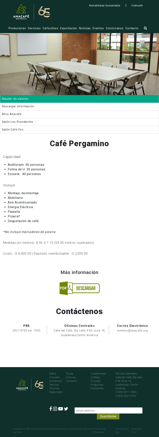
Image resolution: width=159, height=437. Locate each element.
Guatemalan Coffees (98, 375)
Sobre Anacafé (54, 375)
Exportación (68, 28)
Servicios (34, 28)
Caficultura (50, 28)
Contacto (131, 28)
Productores (17, 28)
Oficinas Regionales (54, 390)
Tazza (69, 373)
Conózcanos (114, 28)
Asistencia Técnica (54, 382)
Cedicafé (136, 5)
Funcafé (96, 380)
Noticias (84, 28)
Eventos (98, 28)
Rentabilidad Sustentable (104, 5)
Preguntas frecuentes (97, 386)
